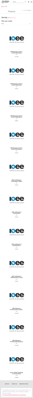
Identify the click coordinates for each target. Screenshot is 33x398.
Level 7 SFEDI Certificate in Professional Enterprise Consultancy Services (16, 374)
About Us (7, 383)
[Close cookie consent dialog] (30, 390)
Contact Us (14, 383)
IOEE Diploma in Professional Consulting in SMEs (16, 309)
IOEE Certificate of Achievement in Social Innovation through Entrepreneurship (16, 278)
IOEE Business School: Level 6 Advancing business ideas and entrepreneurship (16, 53)
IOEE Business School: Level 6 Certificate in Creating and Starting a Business (16, 117)
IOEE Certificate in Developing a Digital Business (16, 181)
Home (2, 6)
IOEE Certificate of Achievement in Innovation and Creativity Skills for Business (16, 246)
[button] (16, 23)
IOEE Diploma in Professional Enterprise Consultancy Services (16, 342)
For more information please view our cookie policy (14, 394)
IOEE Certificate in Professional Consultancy (16, 213)
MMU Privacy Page (24, 383)
